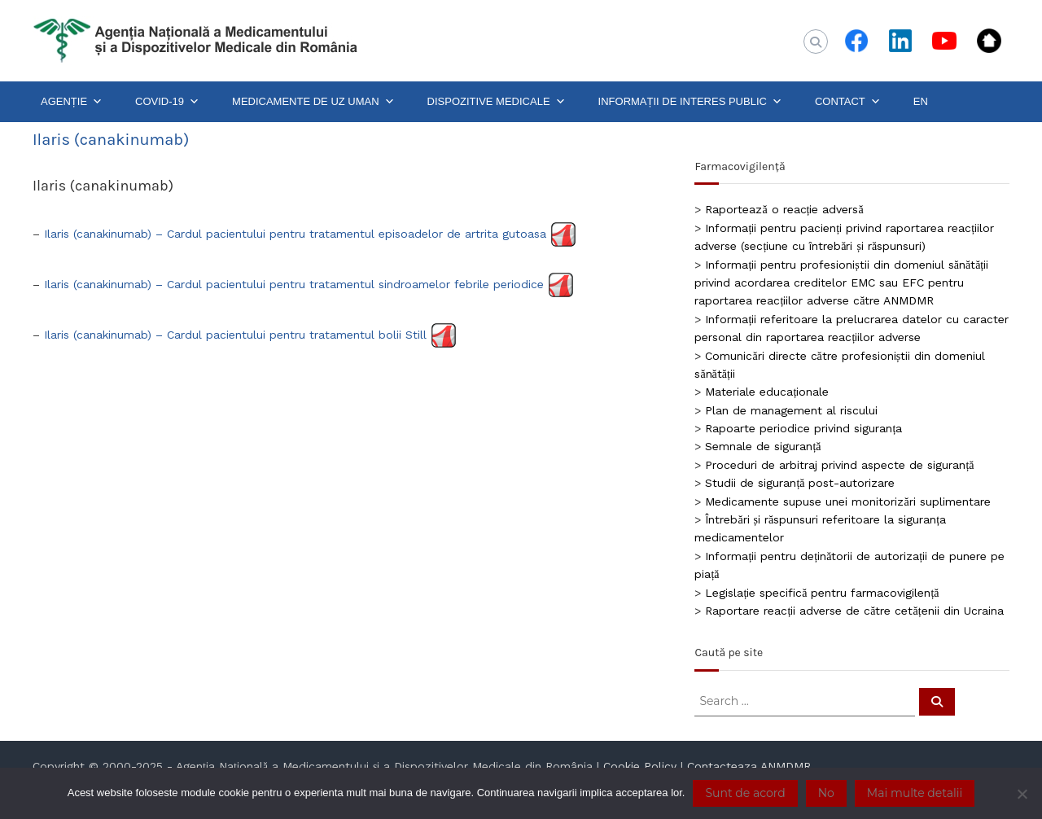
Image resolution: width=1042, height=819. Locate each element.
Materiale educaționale (767, 391)
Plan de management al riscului (791, 410)
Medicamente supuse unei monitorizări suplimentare (847, 501)
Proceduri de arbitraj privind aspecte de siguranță (839, 464)
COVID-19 (167, 101)
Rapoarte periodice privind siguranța (803, 428)
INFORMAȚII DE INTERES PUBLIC (690, 101)
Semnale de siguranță (763, 446)
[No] (1022, 794)
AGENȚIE (72, 101)
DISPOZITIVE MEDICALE (496, 101)
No (826, 793)
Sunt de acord (745, 793)
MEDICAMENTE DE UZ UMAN (313, 101)
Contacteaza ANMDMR (749, 766)
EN (920, 101)
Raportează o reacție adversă (784, 209)
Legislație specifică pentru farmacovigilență (822, 592)
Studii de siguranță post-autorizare (800, 482)
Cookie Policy (639, 766)
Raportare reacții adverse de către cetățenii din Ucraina (854, 610)
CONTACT (848, 101)
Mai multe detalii (914, 793)
